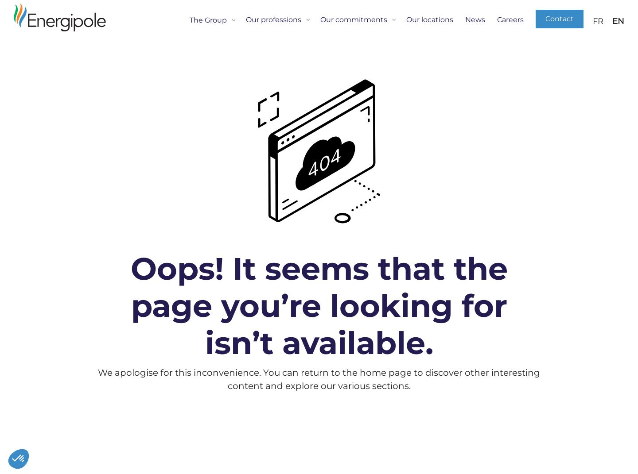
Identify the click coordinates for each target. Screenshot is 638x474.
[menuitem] (598, 21)
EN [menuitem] (618, 22)
